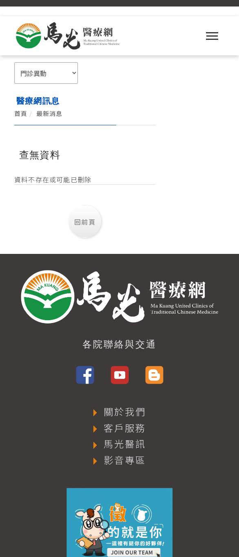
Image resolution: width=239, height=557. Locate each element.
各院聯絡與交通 (119, 310)
